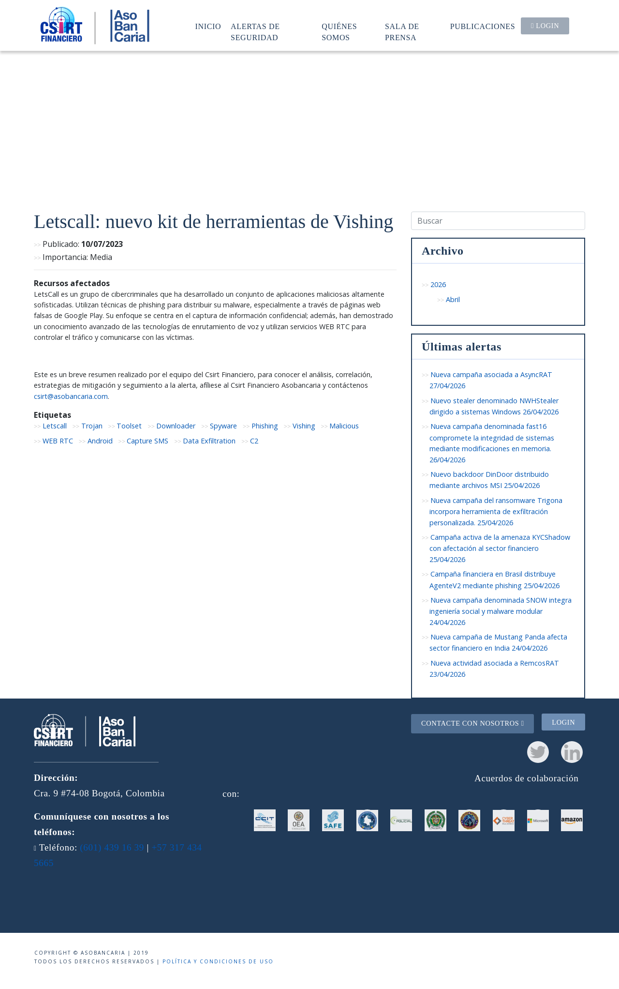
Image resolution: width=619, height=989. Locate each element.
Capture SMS (147, 440)
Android (100, 440)
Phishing (264, 425)
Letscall (55, 425)
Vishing (304, 425)
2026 (438, 284)
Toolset (129, 425)
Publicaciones (483, 26)
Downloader (175, 425)
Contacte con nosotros (472, 723)
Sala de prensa (402, 31)
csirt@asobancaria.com (71, 396)
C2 (254, 440)
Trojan (92, 425)
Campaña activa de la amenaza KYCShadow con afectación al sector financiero (499, 548)
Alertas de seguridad (255, 31)
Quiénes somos (339, 31)
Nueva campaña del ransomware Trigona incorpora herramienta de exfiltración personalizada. (495, 511)
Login (545, 26)
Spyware (223, 425)
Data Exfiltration (209, 440)
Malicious (344, 425)
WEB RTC (58, 440)
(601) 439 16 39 (112, 847)
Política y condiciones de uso (218, 961)
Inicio (208, 26)
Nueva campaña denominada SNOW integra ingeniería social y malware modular (500, 611)
